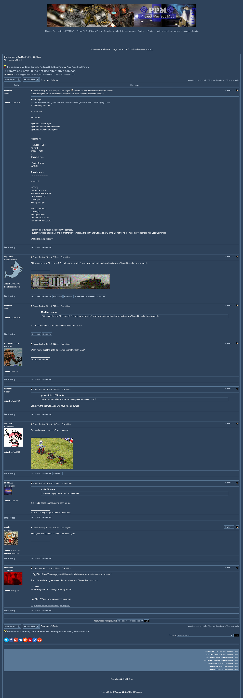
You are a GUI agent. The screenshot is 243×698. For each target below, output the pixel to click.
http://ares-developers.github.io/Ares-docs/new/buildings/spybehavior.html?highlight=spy (70, 102)
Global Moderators (47, 74)
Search (107, 31)
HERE (150, 49)
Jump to (172, 635)
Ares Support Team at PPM (27, 74)
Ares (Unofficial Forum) (78, 67)
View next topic (232, 80)
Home (48, 31)
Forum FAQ (82, 31)
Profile (150, 31)
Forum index (13, 67)
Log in (195, 31)
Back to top (9, 247)
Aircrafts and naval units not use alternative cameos (39, 71)
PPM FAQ (70, 31)
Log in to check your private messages (173, 31)
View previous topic (216, 80)
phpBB (120, 679)
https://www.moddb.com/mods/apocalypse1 (50, 605)
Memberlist (118, 31)
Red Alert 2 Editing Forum (52, 67)
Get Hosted (58, 31)
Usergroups (130, 31)
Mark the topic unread (197, 80)
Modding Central (30, 67)
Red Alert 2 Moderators (65, 74)
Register (142, 31)
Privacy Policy (95, 31)
